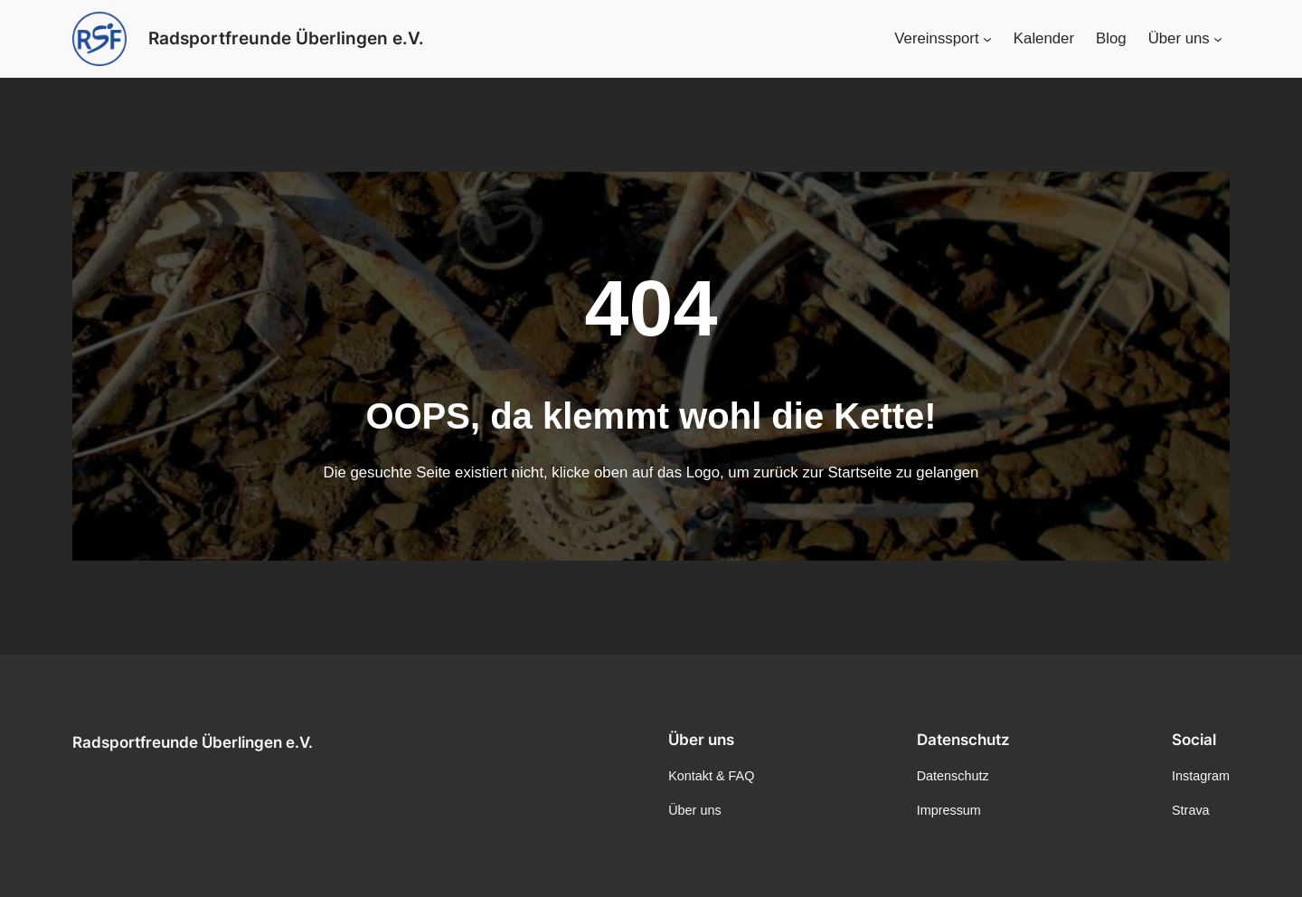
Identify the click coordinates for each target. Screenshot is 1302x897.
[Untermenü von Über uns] (1217, 38)
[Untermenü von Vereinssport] (987, 38)
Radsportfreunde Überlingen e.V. (192, 742)
